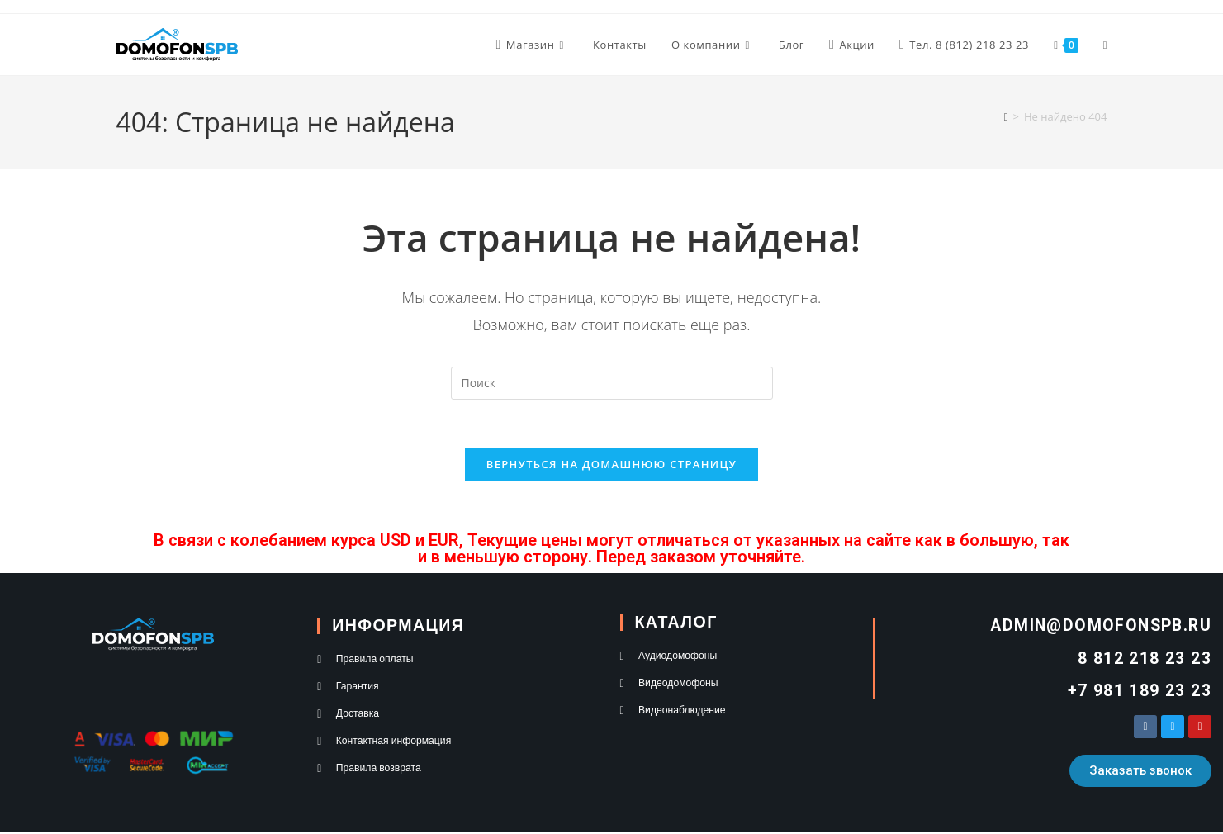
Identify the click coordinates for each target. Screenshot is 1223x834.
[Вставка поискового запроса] (612, 383)
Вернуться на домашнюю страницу (611, 466)
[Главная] (1006, 116)
